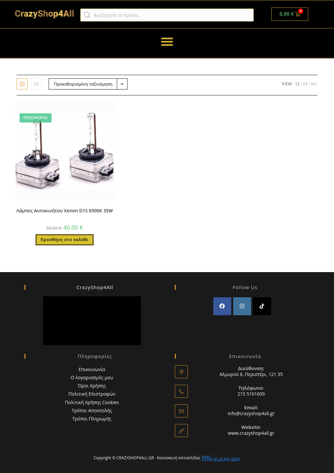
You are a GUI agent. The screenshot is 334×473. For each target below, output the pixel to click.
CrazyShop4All (94, 287)
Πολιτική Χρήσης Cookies (92, 402)
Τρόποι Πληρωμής (92, 419)
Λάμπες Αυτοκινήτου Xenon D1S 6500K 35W (64, 210)
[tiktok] (262, 306)
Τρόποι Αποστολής (92, 410)
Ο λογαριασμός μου (92, 377)
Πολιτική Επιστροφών (91, 394)
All (314, 84)
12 (297, 84)
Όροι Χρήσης (92, 386)
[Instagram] (242, 306)
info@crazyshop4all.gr (251, 413)
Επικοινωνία (92, 369)
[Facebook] (222, 306)
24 (305, 84)
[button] (167, 41)
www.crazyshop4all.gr (251, 433)
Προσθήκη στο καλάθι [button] (64, 239)
